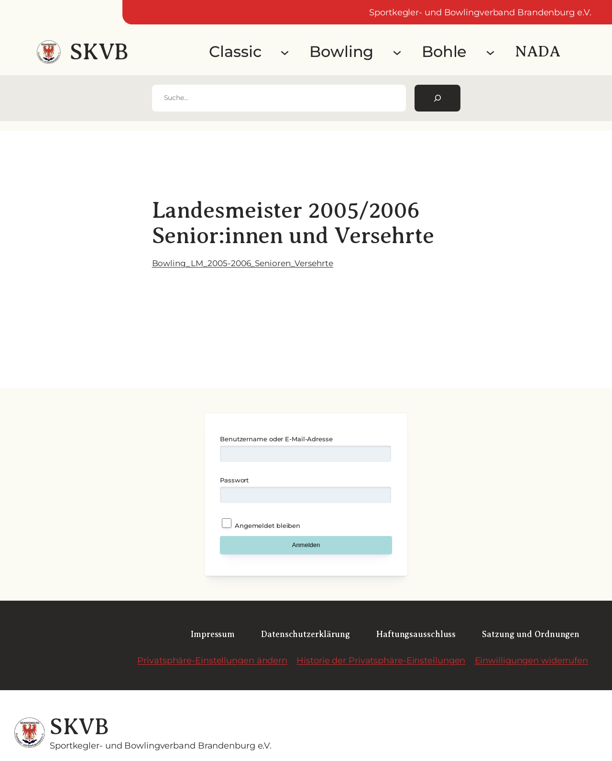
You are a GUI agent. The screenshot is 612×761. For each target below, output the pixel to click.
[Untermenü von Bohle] (490, 51)
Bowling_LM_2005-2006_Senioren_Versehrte (242, 263)
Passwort (234, 480)
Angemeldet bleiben (261, 523)
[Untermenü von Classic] (284, 51)
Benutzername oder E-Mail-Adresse (276, 439)
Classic (235, 51)
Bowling (341, 51)
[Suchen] (437, 98)
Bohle (444, 51)
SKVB (99, 52)
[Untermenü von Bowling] (397, 51)
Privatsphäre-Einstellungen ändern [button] (212, 660)
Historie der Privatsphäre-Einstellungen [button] (380, 660)
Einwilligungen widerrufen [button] (532, 660)
